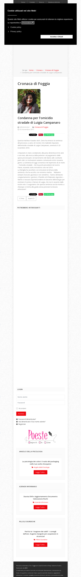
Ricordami (22, 408)
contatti (31, 575)
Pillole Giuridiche (40, 540)
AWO (26, 568)
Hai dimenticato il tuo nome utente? (31, 422)
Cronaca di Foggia (41, 127)
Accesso (21, 414)
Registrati (21, 424)
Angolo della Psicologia (40, 467)
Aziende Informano (40, 502)
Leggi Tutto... (40, 472)
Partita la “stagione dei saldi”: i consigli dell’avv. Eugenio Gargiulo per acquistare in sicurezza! (40, 533)
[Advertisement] (40, 52)
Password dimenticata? (26, 419)
